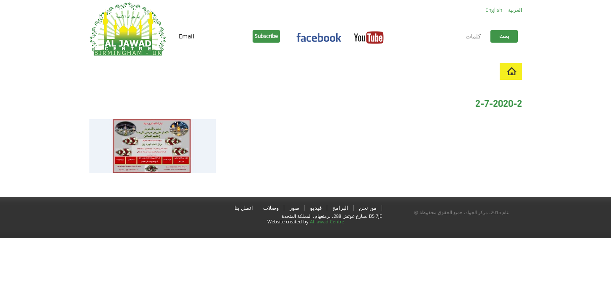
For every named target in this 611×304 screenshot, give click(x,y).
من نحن (454, 71)
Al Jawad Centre (327, 221)
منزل (485, 71)
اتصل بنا (332, 71)
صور (363, 71)
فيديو (390, 71)
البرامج (420, 71)
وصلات (298, 71)
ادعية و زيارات (254, 71)
